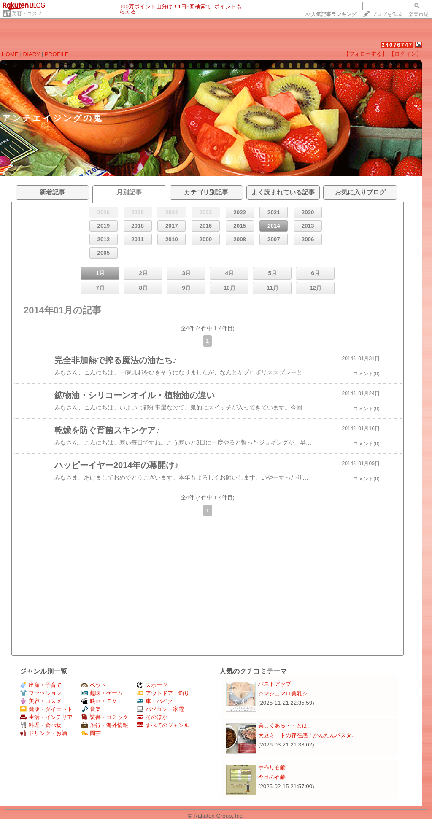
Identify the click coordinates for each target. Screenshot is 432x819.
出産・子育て (41, 685)
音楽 (91, 709)
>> (330, 14)
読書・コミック (104, 717)
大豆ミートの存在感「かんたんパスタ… (307, 735)
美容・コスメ (27, 13)
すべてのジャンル (163, 725)
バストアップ (274, 684)
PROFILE (57, 54)
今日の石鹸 (272, 777)
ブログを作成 (387, 14)
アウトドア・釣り (163, 693)
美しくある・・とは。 (285, 725)
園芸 (91, 733)
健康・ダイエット (46, 709)
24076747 (397, 45)
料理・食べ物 (41, 725)
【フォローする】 (365, 54)
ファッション (41, 693)
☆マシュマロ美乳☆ (283, 693)
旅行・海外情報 (104, 725)
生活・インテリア (46, 717)
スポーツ (152, 685)
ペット (93, 685)
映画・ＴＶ (99, 701)
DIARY (31, 54)
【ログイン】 (405, 54)
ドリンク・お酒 (43, 733)
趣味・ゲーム (102, 693)
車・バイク (155, 701)
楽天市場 (418, 14)
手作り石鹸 (272, 767)
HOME (10, 54)
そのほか (152, 717)
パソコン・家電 (160, 709)
